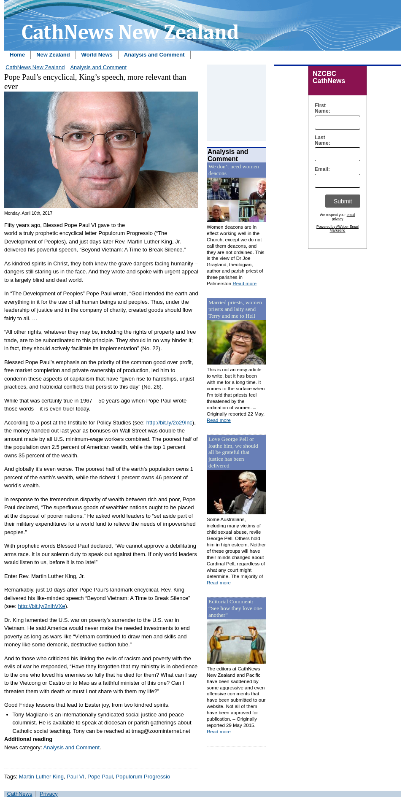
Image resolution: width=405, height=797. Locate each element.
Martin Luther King (41, 776)
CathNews (19, 794)
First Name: (320, 108)
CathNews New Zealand (35, 67)
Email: (320, 169)
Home (17, 54)
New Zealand (53, 54)
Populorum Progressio (143, 776)
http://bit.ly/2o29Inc (169, 422)
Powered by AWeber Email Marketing (337, 228)
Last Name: (320, 140)
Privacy (49, 794)
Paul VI (75, 776)
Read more (244, 283)
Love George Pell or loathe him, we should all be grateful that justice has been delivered (233, 452)
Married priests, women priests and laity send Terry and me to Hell (235, 309)
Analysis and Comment (154, 54)
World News (97, 54)
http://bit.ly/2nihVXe (41, 606)
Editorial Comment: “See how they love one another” (235, 608)
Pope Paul (100, 776)
